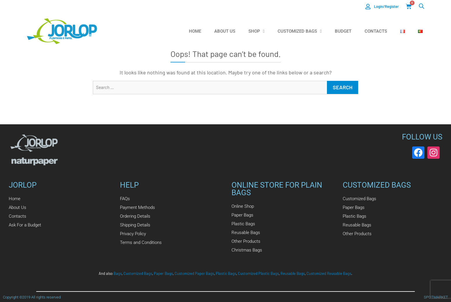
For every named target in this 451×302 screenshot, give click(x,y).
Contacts (376, 31)
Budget (343, 31)
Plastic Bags (226, 273)
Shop (256, 31)
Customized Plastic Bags (258, 273)
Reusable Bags (293, 273)
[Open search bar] (421, 6)
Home (195, 31)
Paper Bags (163, 273)
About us (224, 31)
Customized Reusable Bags (329, 273)
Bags (118, 273)
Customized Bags (299, 31)
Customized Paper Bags (194, 273)
